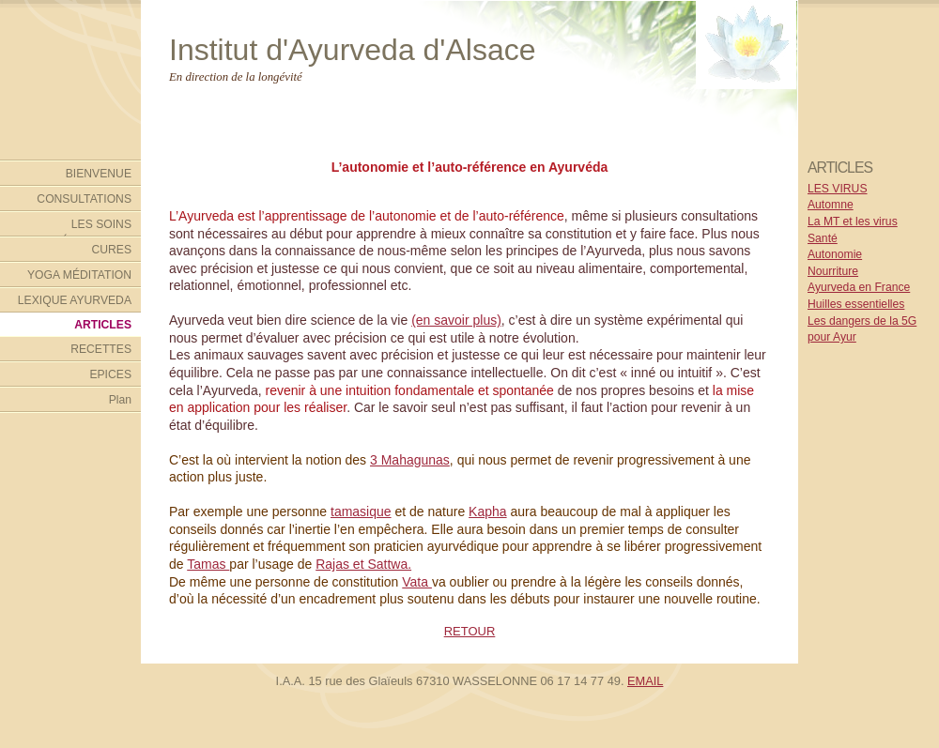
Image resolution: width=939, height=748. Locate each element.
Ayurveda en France (859, 287)
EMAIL (645, 681)
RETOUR (470, 631)
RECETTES (100, 349)
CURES (111, 249)
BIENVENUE (98, 173)
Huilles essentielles (856, 304)
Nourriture (833, 271)
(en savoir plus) (456, 320)
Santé (823, 238)
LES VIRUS (838, 188)
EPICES (110, 374)
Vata (417, 581)
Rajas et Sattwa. (363, 564)
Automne (831, 204)
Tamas (208, 564)
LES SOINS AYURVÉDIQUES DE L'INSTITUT (77, 227)
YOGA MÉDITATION (79, 275)
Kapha (487, 511)
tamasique (361, 511)
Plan (120, 399)
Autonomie (835, 254)
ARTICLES (102, 324)
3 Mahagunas (410, 459)
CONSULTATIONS (84, 199)
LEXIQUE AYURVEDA (74, 300)
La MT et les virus (853, 221)
